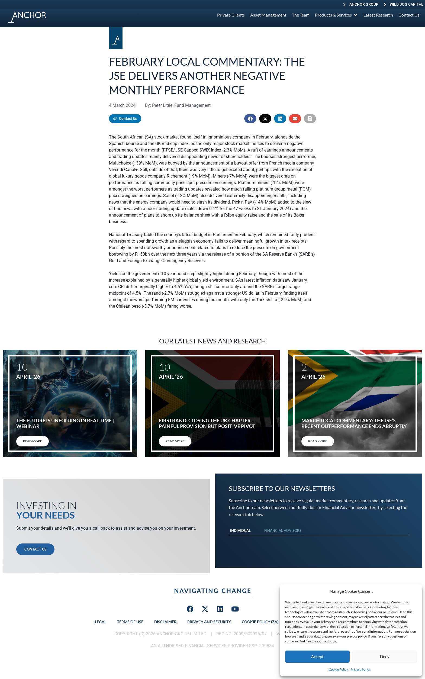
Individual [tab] (240, 530)
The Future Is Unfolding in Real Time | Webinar (65, 423)
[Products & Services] (336, 15)
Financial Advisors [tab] (282, 530)
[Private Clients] (230, 15)
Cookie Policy (338, 669)
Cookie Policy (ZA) (260, 621)
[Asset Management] (268, 15)
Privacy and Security (209, 621)
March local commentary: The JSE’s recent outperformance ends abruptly (354, 423)
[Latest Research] (378, 15)
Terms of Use (130, 621)
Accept (317, 656)
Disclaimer (165, 621)
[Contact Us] (409, 15)
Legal (100, 621)
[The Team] (300, 15)
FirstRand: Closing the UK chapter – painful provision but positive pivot (207, 423)
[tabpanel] (319, 540)
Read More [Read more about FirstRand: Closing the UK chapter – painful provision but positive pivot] (175, 441)
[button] (250, 118)
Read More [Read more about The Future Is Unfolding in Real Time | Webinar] (32, 441)
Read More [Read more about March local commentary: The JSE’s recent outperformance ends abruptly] (317, 441)
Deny (384, 656)
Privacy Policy (361, 669)
